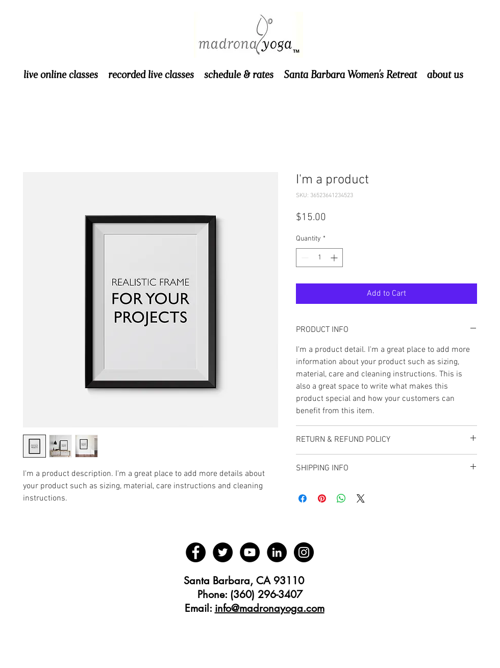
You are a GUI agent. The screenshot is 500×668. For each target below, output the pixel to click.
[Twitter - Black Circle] (223, 552)
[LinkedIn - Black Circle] (277, 552)
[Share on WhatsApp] (341, 498)
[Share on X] (361, 498)
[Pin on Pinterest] (322, 498)
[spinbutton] (319, 258)
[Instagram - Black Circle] (304, 552)
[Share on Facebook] (302, 498)
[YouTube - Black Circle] (250, 552)
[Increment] (335, 258)
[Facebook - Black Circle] (196, 552)
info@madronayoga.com (269, 608)
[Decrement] (303, 258)
